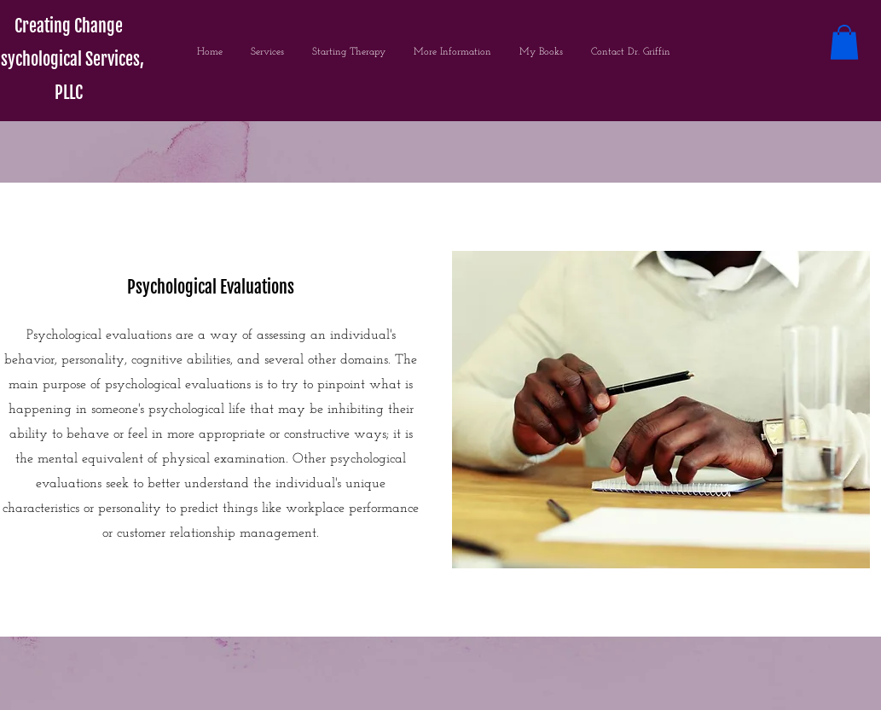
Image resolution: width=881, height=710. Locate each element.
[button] (844, 42)
